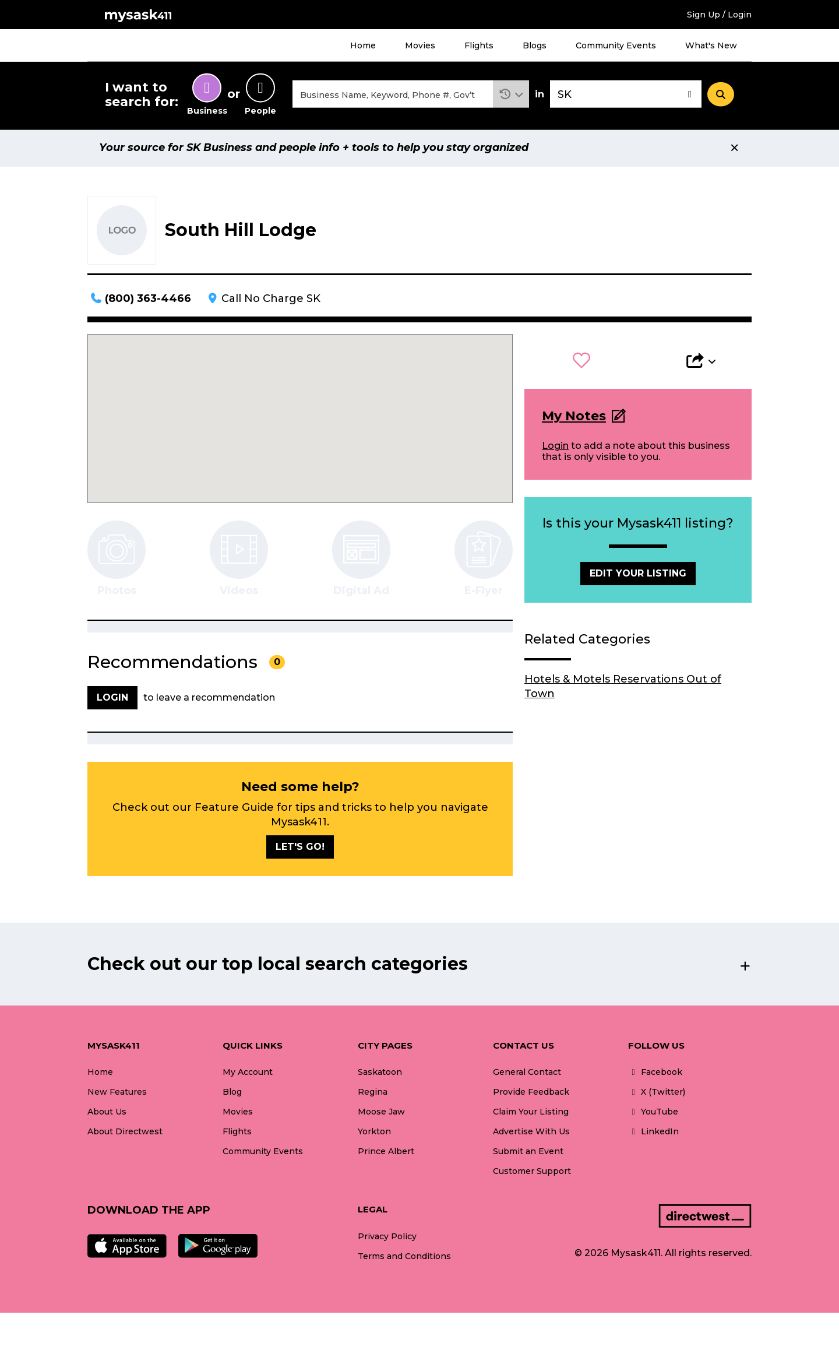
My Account (248, 1073)
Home (363, 45)
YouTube (653, 1113)
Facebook (655, 1073)
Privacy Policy (387, 1238)
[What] (392, 95)
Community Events (616, 45)
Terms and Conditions (404, 1258)
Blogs (535, 45)
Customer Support (532, 1173)
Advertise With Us (531, 1133)
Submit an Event (528, 1153)
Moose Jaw (381, 1113)
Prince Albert (386, 1153)
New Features (117, 1093)
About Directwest (125, 1133)
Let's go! (300, 848)
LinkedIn (653, 1133)
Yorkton (374, 1133)
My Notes (574, 417)
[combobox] (392, 95)
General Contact (527, 1073)
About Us (106, 1113)
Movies (420, 45)
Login (555, 447)
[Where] (625, 95)
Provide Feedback (531, 1093)
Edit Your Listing (638, 575)
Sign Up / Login (719, 14)
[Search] (720, 95)
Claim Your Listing (531, 1113)
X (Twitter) (656, 1093)
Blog (232, 1093)
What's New (711, 45)
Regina (372, 1093)
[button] (511, 95)
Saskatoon (380, 1073)
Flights (478, 45)
